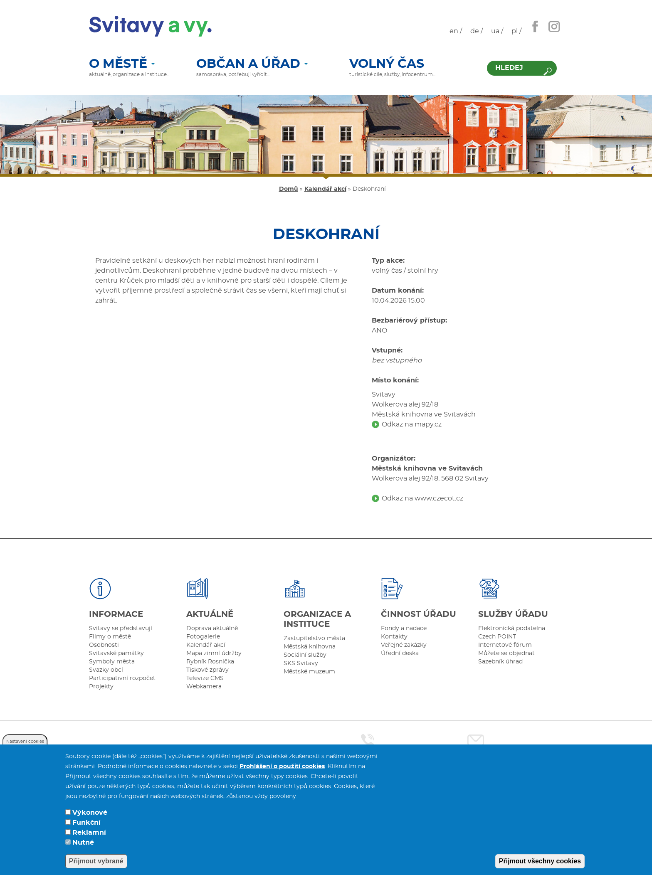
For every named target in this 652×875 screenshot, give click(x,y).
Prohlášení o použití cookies (282, 766)
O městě (122, 64)
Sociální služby (305, 655)
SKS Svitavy (301, 663)
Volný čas (386, 64)
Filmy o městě (110, 637)
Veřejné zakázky (404, 645)
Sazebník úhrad (500, 662)
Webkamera (204, 687)
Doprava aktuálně (212, 628)
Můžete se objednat (506, 653)
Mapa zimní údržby (214, 653)
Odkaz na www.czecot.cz (422, 498)
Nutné (83, 842)
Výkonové (89, 812)
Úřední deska (400, 653)
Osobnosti (104, 645)
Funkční (86, 822)
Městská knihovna (310, 647)
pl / (516, 31)
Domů (288, 189)
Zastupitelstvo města (314, 638)
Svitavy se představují (120, 628)
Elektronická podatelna (511, 628)
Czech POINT (497, 637)
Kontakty (394, 637)
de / (476, 31)
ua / (497, 31)
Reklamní (89, 832)
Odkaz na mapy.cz (412, 424)
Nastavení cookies (25, 741)
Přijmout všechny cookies (540, 861)
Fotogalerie (203, 637)
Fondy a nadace (404, 628)
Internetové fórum (505, 645)
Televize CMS (205, 678)
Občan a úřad (252, 64)
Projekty (101, 687)
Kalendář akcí (325, 189)
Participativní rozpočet (122, 678)
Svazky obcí (106, 670)
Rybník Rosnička (210, 662)
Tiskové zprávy (207, 670)
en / (455, 31)
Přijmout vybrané (96, 861)
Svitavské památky (116, 653)
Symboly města (112, 662)
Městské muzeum (309, 672)
